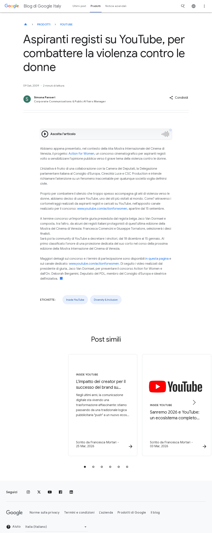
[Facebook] (60, 484)
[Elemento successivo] (193, 398)
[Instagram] (28, 484)
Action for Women (81, 154)
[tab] (85, 458)
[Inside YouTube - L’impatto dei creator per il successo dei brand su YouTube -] (55, 401)
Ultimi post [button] (79, 6)
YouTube (66, 24)
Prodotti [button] (96, 6)
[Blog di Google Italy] (25, 24)
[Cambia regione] (56, 518)
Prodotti (44, 24)
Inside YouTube (75, 299)
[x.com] (39, 484)
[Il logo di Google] (14, 504)
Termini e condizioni (79, 504)
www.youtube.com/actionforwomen (102, 209)
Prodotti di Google (132, 504)
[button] (179, 97)
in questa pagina (157, 259)
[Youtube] (49, 484)
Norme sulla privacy (45, 504)
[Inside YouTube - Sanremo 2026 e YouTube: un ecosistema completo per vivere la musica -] (156, 401)
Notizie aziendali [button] (115, 6)
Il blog (155, 504)
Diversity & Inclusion (106, 299)
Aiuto (13, 518)
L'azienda (106, 504)
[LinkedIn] (71, 484)
